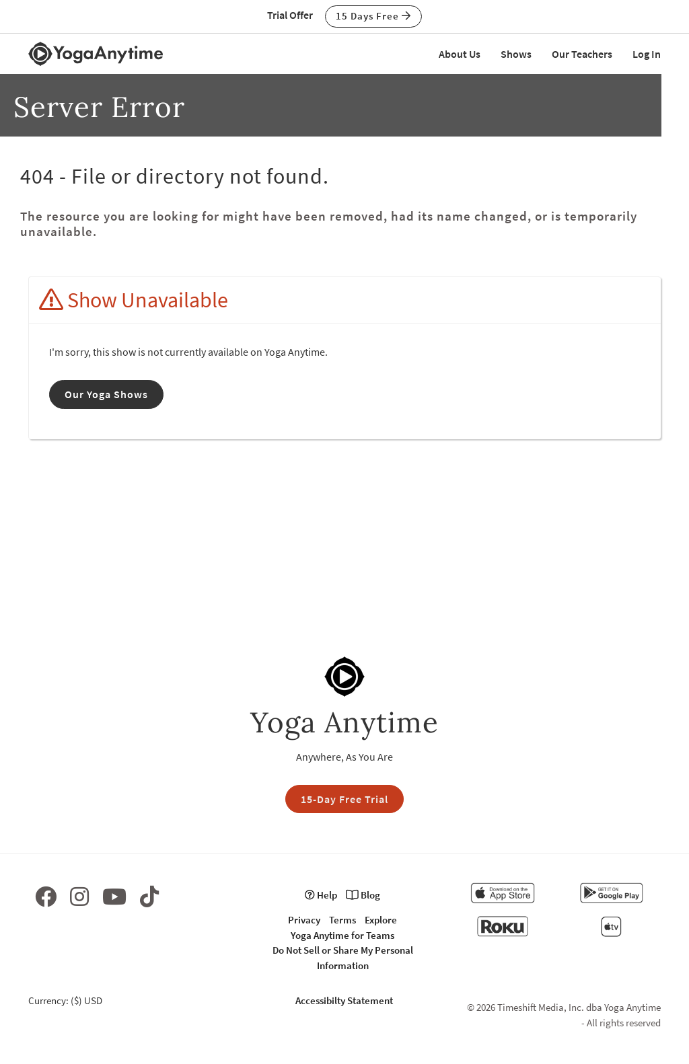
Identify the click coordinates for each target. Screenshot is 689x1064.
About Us (459, 54)
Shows (516, 54)
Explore (381, 919)
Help (321, 894)
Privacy (304, 919)
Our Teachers (582, 54)
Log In (646, 54)
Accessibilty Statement (344, 1000)
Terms (342, 919)
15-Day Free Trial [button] (344, 799)
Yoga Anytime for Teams (342, 935)
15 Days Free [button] (373, 15)
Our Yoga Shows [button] (106, 394)
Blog (363, 894)
